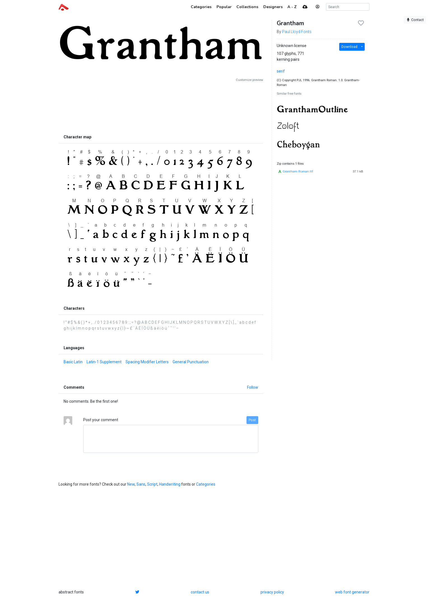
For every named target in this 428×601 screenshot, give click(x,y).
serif (281, 71)
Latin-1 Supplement (104, 362)
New (131, 484)
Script (152, 484)
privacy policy (272, 592)
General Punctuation (191, 362)
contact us (200, 592)
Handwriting (169, 484)
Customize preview (249, 80)
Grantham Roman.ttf (298, 171)
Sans (140, 484)
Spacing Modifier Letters (147, 362)
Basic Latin (73, 362)
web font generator (352, 592)
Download (349, 47)
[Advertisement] (161, 107)
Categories (205, 484)
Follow (252, 387)
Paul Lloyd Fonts (296, 31)
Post (252, 420)
